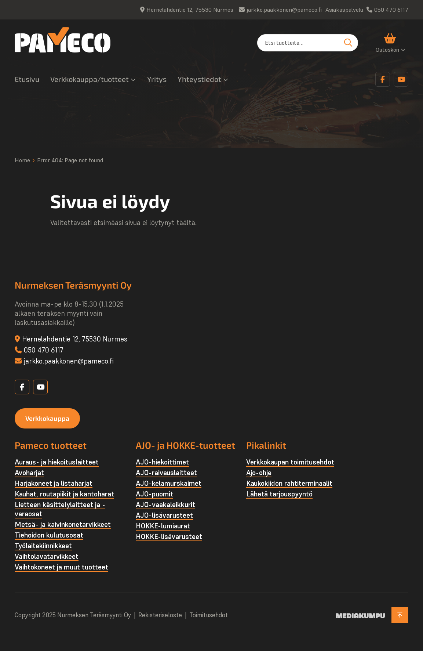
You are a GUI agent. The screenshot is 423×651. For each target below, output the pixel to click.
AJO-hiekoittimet (162, 461)
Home (22, 160)
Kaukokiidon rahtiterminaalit (289, 483)
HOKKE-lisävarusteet (169, 536)
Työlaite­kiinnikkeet (43, 545)
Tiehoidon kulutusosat (49, 535)
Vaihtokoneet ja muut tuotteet (61, 567)
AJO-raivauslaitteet (166, 472)
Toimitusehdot (208, 615)
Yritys (157, 79)
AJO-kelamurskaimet (168, 483)
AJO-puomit (154, 493)
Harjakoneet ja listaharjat (53, 483)
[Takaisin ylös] (399, 615)
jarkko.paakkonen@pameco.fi (284, 9)
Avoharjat (29, 472)
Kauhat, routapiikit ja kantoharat (64, 493)
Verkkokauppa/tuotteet (89, 79)
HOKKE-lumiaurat (163, 525)
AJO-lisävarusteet (164, 515)
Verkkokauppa (47, 418)
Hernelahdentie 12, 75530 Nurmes (189, 9)
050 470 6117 (391, 9)
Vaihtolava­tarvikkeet (47, 556)
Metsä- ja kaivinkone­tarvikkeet (63, 524)
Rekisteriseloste (160, 615)
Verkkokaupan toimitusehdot (290, 461)
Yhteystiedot (199, 79)
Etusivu (27, 79)
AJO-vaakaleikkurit (165, 504)
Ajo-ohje (258, 472)
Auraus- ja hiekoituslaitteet (57, 461)
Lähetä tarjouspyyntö (279, 493)
